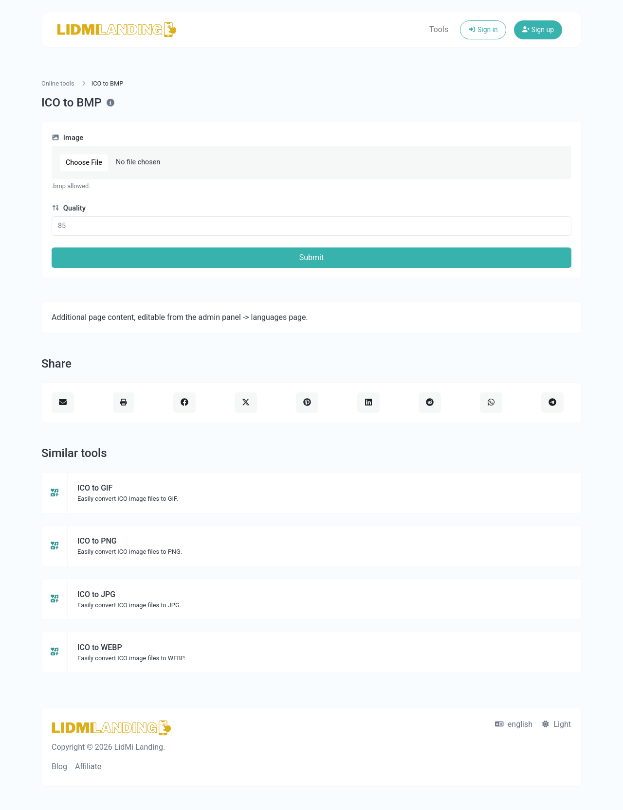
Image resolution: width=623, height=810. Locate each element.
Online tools (57, 83)
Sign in (483, 30)
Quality (69, 208)
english (513, 724)
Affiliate (88, 766)
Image (67, 137)
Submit (311, 257)
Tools (438, 29)
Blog (59, 766)
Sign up (538, 30)
